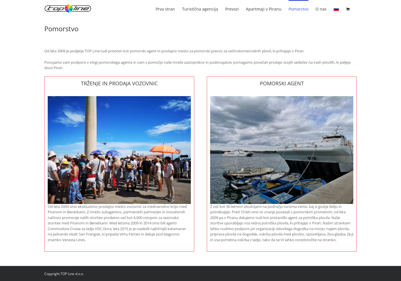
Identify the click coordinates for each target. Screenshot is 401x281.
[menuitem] (336, 8)
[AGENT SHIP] (282, 97)
